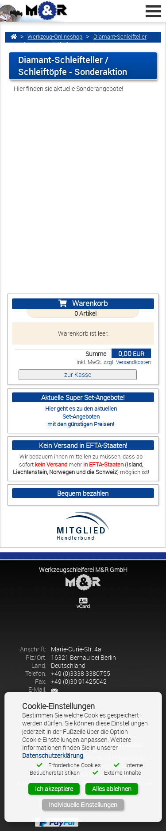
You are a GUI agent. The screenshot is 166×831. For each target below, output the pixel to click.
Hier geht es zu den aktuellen (81, 408)
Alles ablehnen (111, 788)
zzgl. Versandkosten (127, 362)
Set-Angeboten (81, 416)
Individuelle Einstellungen (83, 804)
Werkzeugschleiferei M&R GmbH (83, 569)
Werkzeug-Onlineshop (54, 36)
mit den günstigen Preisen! (80, 424)
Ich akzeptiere (54, 788)
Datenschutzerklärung (52, 755)
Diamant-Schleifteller (120, 36)
